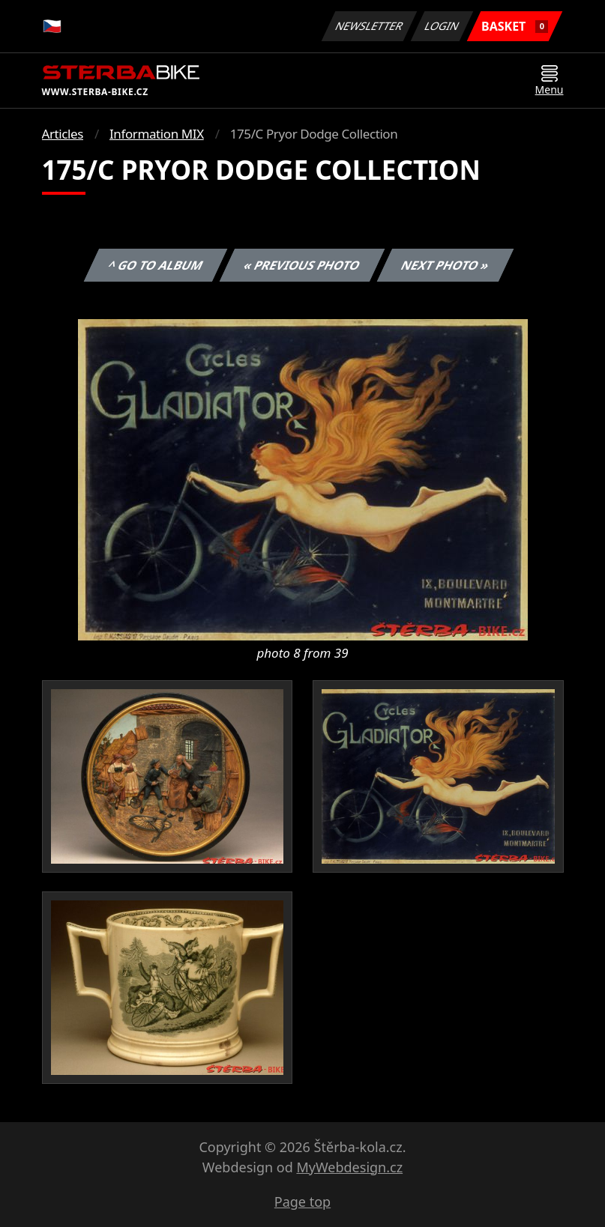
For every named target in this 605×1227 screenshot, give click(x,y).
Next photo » (445, 265)
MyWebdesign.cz (349, 1167)
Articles (62, 133)
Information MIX (156, 133)
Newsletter (369, 26)
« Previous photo (302, 265)
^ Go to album (156, 265)
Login (442, 26)
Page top (302, 1202)
